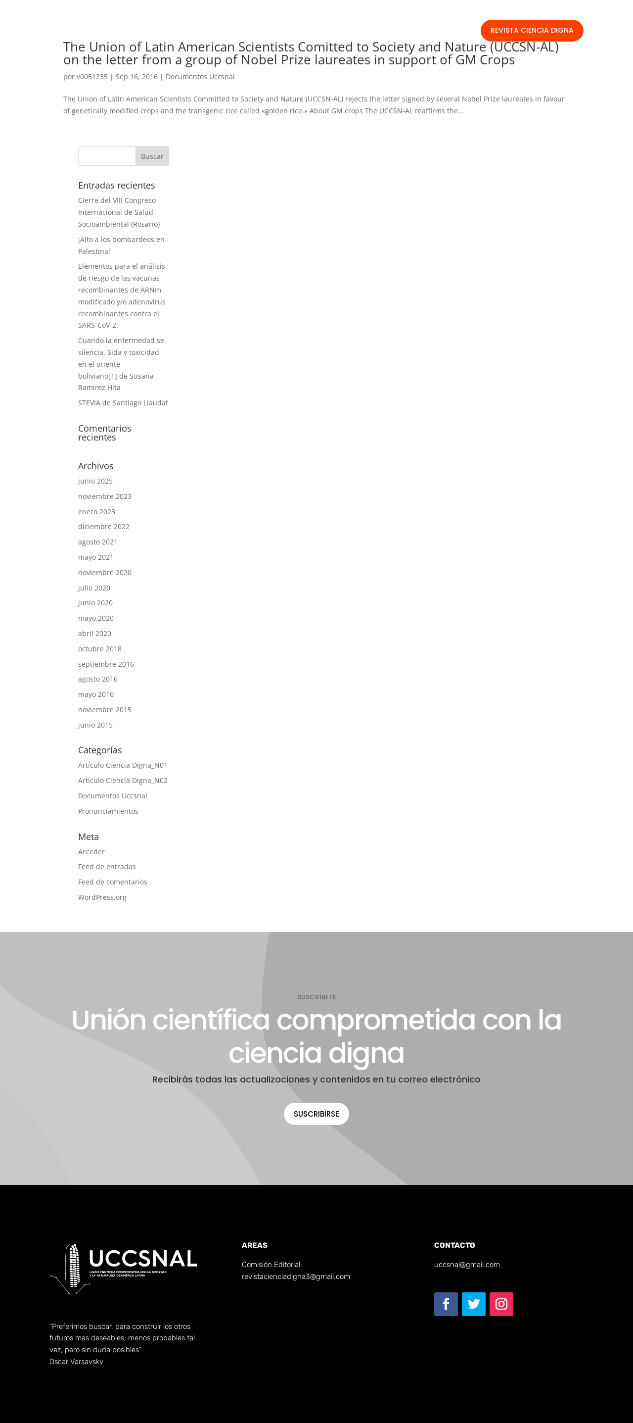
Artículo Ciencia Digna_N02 (123, 780)
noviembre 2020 (105, 572)
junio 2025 (95, 481)
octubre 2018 (100, 648)
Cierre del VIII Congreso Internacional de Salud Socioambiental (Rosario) (119, 212)
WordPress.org (102, 897)
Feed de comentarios (112, 881)
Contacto (393, 33)
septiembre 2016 (106, 664)
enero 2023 (96, 511)
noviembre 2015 (105, 709)
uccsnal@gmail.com (467, 1264)
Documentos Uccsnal (200, 76)
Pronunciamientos (108, 811)
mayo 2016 (96, 694)
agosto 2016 (98, 679)
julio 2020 (94, 587)
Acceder (91, 851)
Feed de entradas (107, 866)
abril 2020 (94, 633)
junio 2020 (95, 602)
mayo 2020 (96, 618)
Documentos (299, 33)
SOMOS (251, 33)
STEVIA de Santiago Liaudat (123, 402)
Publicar (349, 33)
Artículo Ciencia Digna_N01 (123, 765)
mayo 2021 (96, 557)
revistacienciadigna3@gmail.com (296, 1276)
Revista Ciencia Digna (532, 30)
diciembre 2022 (104, 526)
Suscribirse (316, 1114)
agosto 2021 (98, 541)
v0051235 (92, 76)
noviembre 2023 (105, 496)
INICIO (215, 33)
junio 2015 (95, 725)
